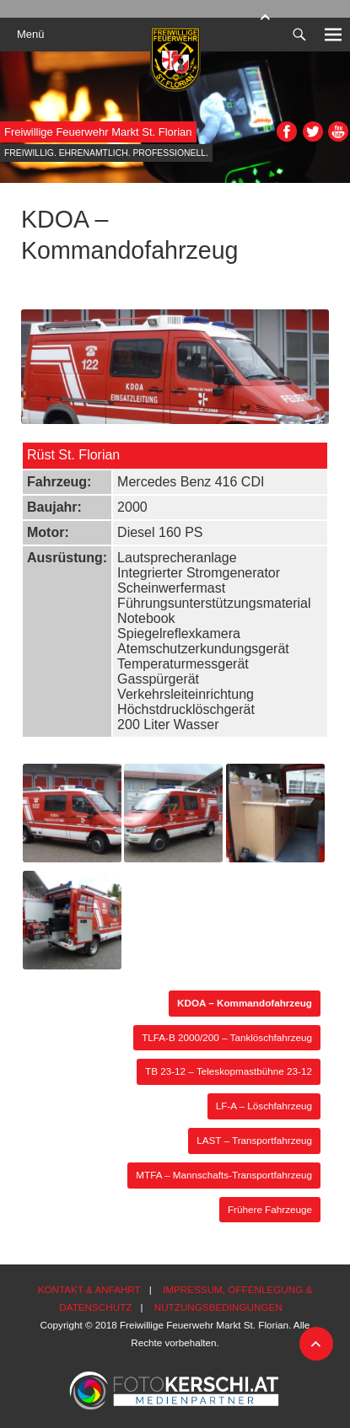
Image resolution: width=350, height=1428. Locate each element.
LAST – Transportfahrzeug (254, 1140)
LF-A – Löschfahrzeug (264, 1105)
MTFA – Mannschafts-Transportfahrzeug (224, 1174)
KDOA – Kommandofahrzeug (244, 1002)
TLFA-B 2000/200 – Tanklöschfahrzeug (227, 1037)
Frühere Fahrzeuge (270, 1209)
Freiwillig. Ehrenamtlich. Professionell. (106, 153)
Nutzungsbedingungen (218, 1307)
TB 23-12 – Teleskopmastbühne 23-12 (228, 1071)
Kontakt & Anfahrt (89, 1289)
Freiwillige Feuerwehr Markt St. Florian (98, 132)
